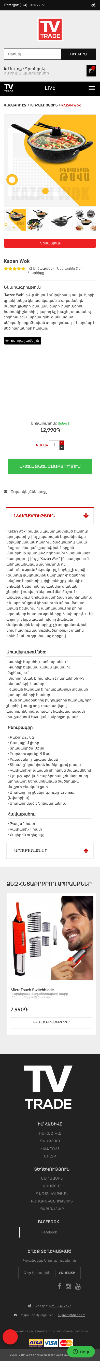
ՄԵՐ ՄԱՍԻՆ (52, 1178)
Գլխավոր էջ (15, 105)
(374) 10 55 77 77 (60, 1306)
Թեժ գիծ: (24, 5)
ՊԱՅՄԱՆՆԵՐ (52, 1209)
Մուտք (13, 69)
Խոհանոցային (44, 105)
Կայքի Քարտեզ (40, 1331)
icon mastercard (66, 1343)
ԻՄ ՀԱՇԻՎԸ (50, 1133)
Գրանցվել (35, 69)
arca (36, 1343)
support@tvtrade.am (71, 1315)
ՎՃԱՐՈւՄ (50, 1149)
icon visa (51, 1343)
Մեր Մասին (82, 1331)
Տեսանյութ (50, 243)
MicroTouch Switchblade (32, 990)
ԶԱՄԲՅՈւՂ (50, 1141)
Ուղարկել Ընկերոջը (26, 492)
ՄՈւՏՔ (50, 1156)
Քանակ (42, 445)
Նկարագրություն (34, 515)
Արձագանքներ (30, 850)
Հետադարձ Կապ (63, 1331)
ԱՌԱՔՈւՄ (52, 1186)
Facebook (49, 1232)
